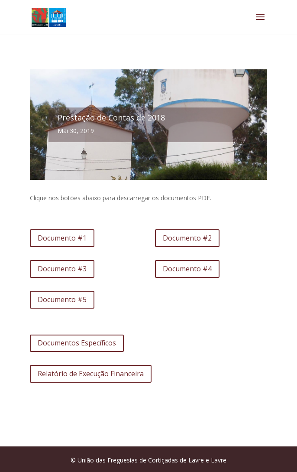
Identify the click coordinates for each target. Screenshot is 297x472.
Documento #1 (62, 238)
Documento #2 (187, 238)
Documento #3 (62, 268)
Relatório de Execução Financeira (91, 373)
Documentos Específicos (77, 343)
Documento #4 (187, 268)
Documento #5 (62, 299)
